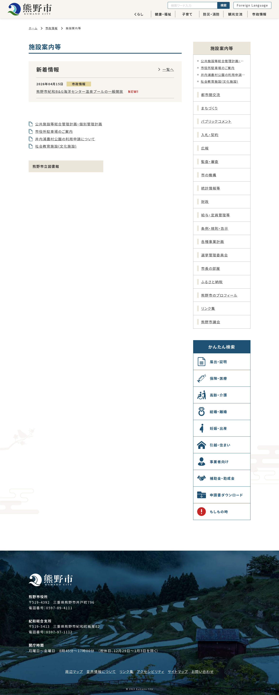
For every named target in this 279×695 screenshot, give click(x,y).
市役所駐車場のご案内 (54, 131)
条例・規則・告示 (214, 228)
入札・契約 (210, 134)
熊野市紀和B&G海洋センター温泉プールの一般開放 (79, 91)
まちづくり (209, 108)
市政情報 (259, 14)
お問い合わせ (202, 671)
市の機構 (208, 174)
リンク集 (208, 308)
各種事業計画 (212, 241)
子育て (187, 14)
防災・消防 (211, 14)
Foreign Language (252, 5)
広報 (205, 148)
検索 (223, 5)
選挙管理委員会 (214, 254)
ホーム (33, 28)
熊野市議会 (210, 321)
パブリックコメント (216, 121)
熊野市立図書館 (46, 166)
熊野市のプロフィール (219, 295)
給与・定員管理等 (215, 214)
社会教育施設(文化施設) (56, 146)
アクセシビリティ (150, 671)
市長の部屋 (210, 268)
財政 (205, 201)
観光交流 (235, 14)
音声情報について (101, 671)
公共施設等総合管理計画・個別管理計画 (68, 123)
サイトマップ (178, 671)
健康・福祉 (163, 14)
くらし (139, 14)
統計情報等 (210, 188)
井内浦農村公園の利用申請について (65, 138)
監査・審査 (210, 161)
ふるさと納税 (212, 281)
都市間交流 (210, 94)
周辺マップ (74, 671)
